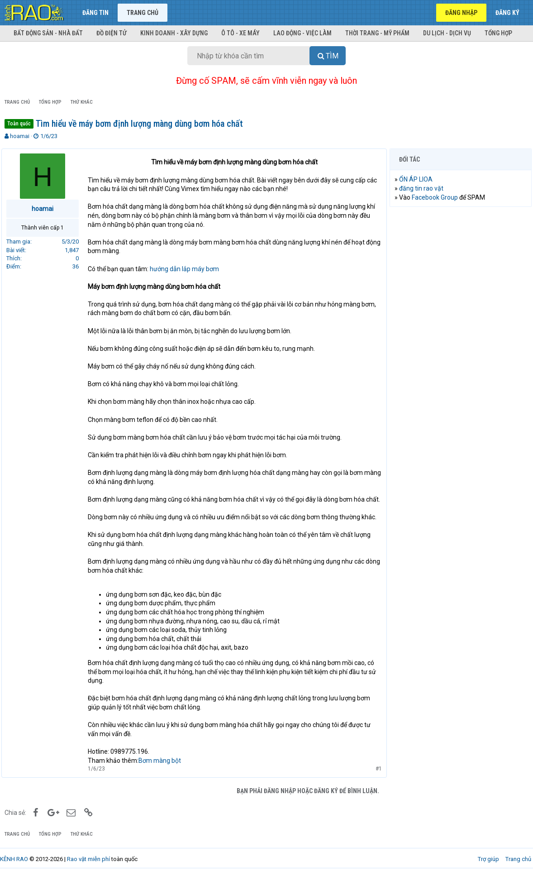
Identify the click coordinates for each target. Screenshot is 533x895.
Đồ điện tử (111, 33)
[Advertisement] (460, 272)
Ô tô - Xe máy (240, 33)
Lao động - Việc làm (302, 33)
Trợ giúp (488, 876)
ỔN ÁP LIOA (419, 179)
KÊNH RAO (14, 876)
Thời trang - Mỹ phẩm (377, 33)
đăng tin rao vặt (424, 188)
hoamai (19, 136)
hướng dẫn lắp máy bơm (187, 269)
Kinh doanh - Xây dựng (174, 33)
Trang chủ (142, 12)
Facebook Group (438, 197)
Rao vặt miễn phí (88, 876)
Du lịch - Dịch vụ (447, 33)
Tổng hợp (498, 33)
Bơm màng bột (163, 778)
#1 (375, 786)
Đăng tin (95, 12)
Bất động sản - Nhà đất (48, 33)
